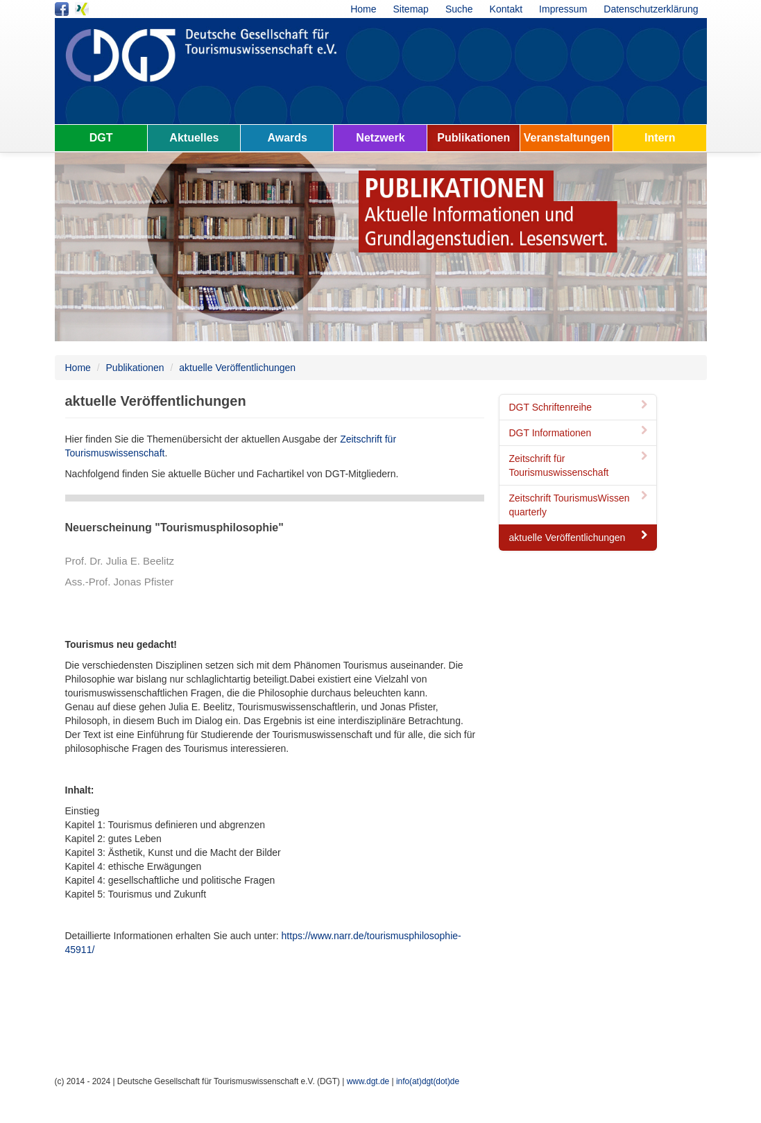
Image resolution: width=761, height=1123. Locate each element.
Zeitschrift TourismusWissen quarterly (580, 504)
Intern (659, 138)
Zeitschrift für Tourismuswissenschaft (580, 465)
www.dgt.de (368, 1081)
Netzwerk (380, 138)
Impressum (563, 9)
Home (363, 9)
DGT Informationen (580, 432)
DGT (101, 138)
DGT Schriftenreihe (580, 407)
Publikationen (473, 138)
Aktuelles (194, 138)
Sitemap (411, 9)
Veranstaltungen (567, 138)
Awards (287, 138)
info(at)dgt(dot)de (427, 1081)
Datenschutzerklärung (651, 9)
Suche (459, 9)
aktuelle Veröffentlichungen (237, 367)
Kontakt (506, 9)
